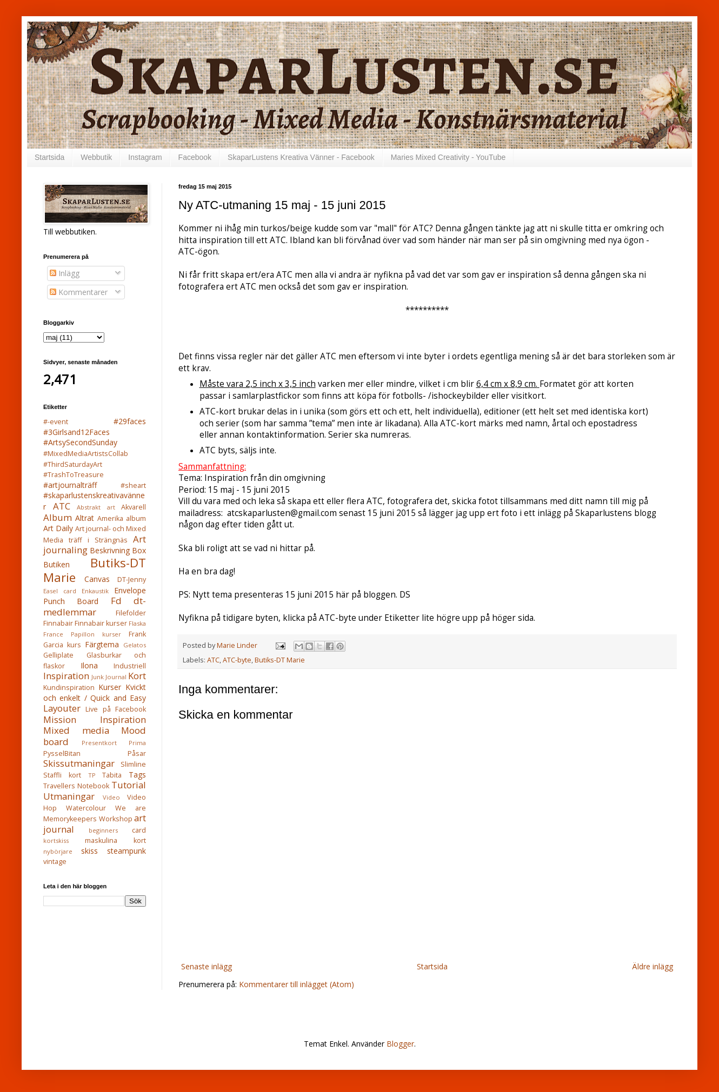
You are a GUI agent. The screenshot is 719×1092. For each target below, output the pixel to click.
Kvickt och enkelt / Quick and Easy (94, 692)
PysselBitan (62, 753)
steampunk (126, 851)
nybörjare (57, 851)
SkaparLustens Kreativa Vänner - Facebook (301, 157)
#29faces (130, 421)
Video (111, 797)
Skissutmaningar (79, 763)
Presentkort (99, 743)
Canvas (97, 579)
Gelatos (134, 645)
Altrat (84, 518)
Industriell (130, 666)
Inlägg (64, 273)
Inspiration (66, 675)
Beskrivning (110, 550)
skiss (89, 851)
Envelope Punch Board (94, 596)
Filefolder (131, 613)
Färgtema (102, 644)
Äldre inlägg (652, 966)
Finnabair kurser (101, 623)
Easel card (59, 591)
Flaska (137, 623)
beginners (103, 830)
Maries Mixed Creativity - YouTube (448, 157)
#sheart (133, 485)
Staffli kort (62, 775)
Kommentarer (79, 292)
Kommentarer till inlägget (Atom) (296, 984)
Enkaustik (95, 591)
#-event (55, 421)
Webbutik (96, 157)
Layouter (62, 708)
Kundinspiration (69, 687)
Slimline (133, 764)
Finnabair (58, 623)
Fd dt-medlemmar (94, 606)
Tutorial (128, 785)
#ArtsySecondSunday (80, 442)
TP (92, 775)
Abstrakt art (96, 507)
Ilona (89, 665)
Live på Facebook (115, 709)
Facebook (194, 157)
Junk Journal (109, 677)
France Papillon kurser (82, 634)
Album (57, 517)
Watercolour (86, 808)
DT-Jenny (131, 579)
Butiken (56, 564)
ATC (213, 660)
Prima (137, 743)
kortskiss (56, 840)
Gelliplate (58, 655)
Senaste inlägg (206, 966)
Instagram (145, 157)
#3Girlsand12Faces (76, 432)
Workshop (115, 818)
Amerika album (121, 518)
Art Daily (58, 528)
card (139, 830)
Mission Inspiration (94, 719)
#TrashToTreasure (73, 474)
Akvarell (133, 507)
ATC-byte (237, 660)
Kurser (109, 687)
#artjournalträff (70, 485)
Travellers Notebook (76, 785)
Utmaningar (69, 796)
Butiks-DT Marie (280, 660)
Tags (137, 774)
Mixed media (76, 730)
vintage (54, 861)
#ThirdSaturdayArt (72, 464)
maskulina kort (115, 840)
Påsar (137, 753)
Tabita (112, 775)
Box (139, 550)
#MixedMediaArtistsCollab (85, 453)
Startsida (49, 157)
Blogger (400, 1044)
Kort (137, 675)
